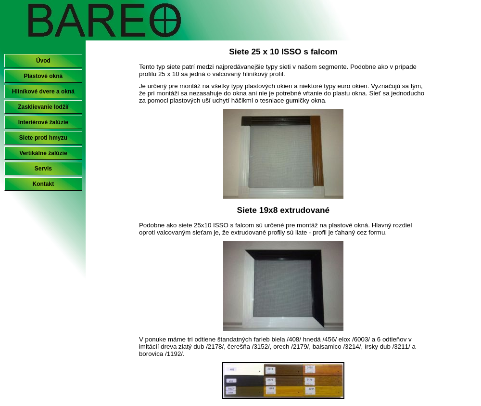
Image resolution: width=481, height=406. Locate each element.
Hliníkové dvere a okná (43, 91)
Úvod (43, 60)
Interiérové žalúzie (43, 122)
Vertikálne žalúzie (43, 153)
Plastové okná (43, 76)
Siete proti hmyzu (43, 137)
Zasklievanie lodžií (43, 107)
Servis (43, 168)
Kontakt (43, 184)
